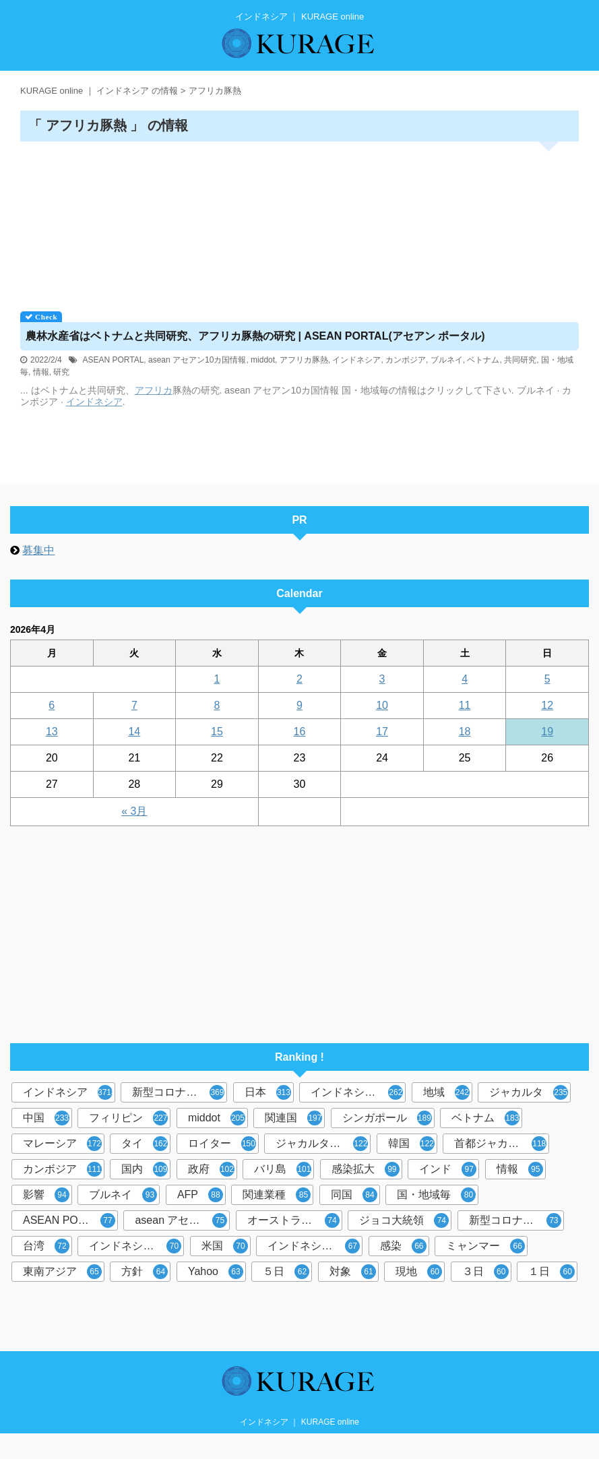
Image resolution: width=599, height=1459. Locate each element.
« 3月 (134, 811)
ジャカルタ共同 (322, 1143)
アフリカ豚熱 (304, 360)
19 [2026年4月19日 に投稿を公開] (547, 731)
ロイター (222, 1143)
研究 (61, 372)
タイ (144, 1143)
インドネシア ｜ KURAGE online (299, 1422)
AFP (200, 1194)
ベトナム (483, 360)
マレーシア (62, 1143)
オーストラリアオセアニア (294, 1220)
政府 (211, 1169)
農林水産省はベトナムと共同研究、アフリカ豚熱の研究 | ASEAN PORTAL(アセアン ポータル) (255, 336)
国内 (144, 1169)
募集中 (38, 550)
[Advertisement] (299, 221)
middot (263, 360)
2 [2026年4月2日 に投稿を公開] (299, 679)
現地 (419, 1271)
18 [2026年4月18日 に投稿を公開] (465, 731)
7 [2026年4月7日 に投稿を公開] (134, 705)
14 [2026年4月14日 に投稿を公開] (134, 731)
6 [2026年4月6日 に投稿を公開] (52, 705)
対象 (352, 1271)
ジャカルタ (528, 1092)
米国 (224, 1246)
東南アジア (62, 1271)
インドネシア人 (313, 1246)
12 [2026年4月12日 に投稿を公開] (547, 705)
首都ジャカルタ (500, 1143)
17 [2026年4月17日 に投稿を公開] (382, 731)
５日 (286, 1271)
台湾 (46, 1246)
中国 (46, 1118)
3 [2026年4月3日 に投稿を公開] (382, 679)
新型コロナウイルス (179, 1092)
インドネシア (356, 360)
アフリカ (153, 390)
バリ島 (282, 1169)
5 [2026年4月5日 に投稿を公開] (547, 679)
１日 (551, 1271)
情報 (41, 372)
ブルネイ (447, 360)
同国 (354, 1194)
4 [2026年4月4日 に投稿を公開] (465, 679)
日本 (268, 1092)
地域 (446, 1092)
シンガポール (387, 1118)
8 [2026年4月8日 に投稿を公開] (217, 705)
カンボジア (405, 360)
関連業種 (277, 1194)
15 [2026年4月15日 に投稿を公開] (217, 731)
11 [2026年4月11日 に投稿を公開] (465, 705)
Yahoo (215, 1271)
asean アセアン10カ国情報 (197, 360)
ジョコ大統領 (404, 1220)
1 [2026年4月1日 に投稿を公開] (217, 679)
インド (447, 1169)
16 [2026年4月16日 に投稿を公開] (300, 731)
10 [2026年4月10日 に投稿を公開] (382, 705)
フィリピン (128, 1118)
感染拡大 (366, 1169)
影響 (46, 1194)
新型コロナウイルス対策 (516, 1220)
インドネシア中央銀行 (136, 1246)
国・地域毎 (436, 1194)
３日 (485, 1271)
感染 (403, 1246)
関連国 (293, 1118)
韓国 (411, 1143)
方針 (144, 1271)
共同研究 (520, 360)
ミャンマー (485, 1246)
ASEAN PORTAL (113, 360)
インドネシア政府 (357, 1092)
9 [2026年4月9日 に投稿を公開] (299, 705)
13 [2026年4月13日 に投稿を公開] (52, 731)
